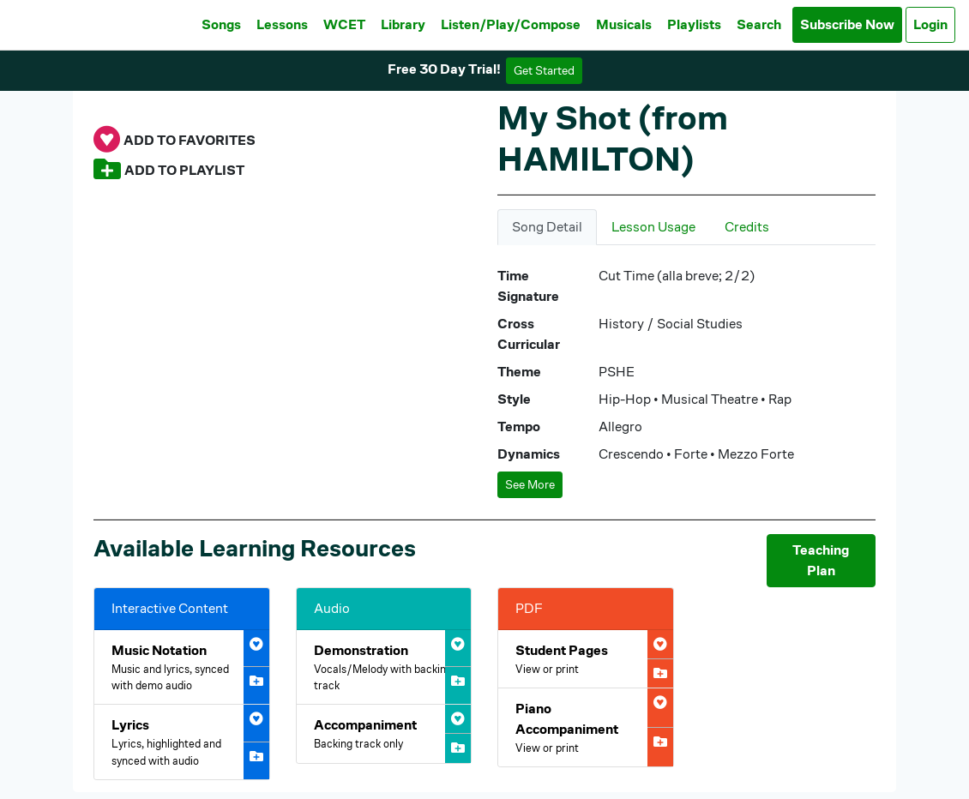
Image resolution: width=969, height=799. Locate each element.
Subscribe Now (847, 24)
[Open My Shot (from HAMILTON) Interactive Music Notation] (181, 667)
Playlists (694, 24)
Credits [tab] (747, 226)
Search (759, 24)
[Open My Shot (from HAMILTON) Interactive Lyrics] (181, 741)
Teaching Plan (820, 560)
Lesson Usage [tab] (653, 226)
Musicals (624, 24)
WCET (344, 24)
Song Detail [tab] (547, 226)
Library (403, 24)
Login (930, 24)
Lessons (282, 24)
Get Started (544, 70)
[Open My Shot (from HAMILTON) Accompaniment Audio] (384, 733)
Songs (221, 24)
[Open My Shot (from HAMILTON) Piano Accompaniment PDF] (585, 727)
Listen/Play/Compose (511, 24)
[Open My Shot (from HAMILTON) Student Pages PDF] (585, 658)
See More (530, 484)
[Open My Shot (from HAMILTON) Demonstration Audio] (384, 667)
